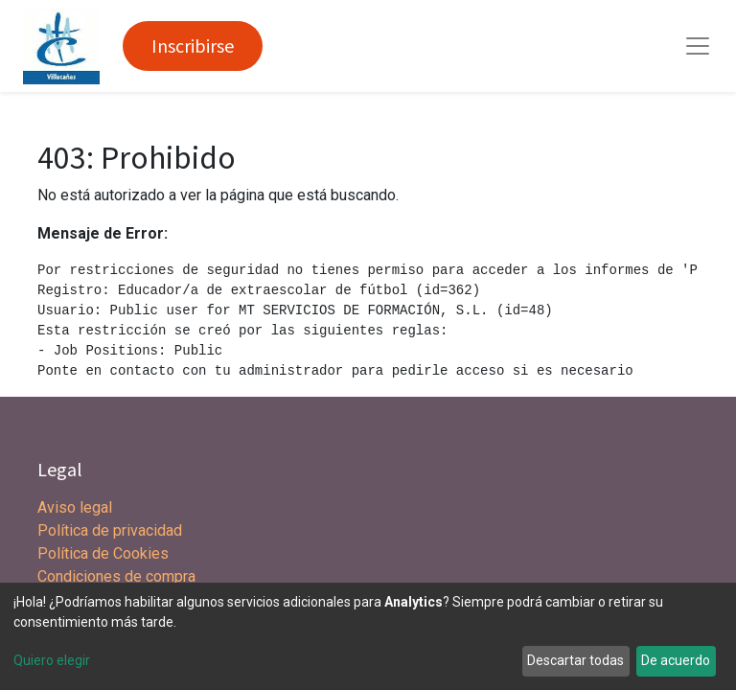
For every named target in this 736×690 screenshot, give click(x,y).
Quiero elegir (51, 660)
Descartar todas (575, 660)
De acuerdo (675, 660)
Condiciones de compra (116, 576)
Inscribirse (192, 46)
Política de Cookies (103, 553)
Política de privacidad (109, 530)
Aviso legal (76, 507)
